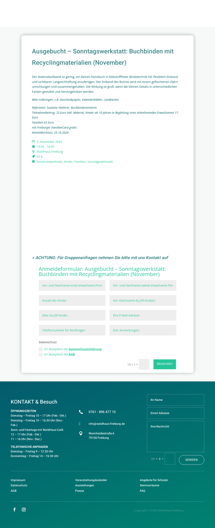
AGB (72, 354)
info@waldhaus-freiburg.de (107, 424)
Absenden (165, 363)
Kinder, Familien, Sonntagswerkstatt (88, 162)
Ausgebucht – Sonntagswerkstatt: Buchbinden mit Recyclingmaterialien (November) (102, 271)
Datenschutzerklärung (85, 349)
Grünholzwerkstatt (49, 162)
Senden (191, 460)
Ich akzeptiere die (70, 349)
